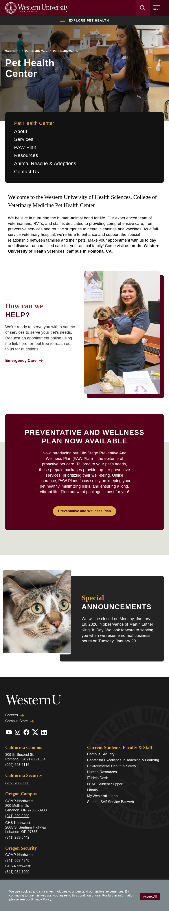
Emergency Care (24, 360)
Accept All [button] (150, 896)
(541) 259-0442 (17, 828)
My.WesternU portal (103, 786)
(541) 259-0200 (17, 806)
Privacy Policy (41, 899)
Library (92, 780)
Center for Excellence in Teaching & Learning (123, 750)
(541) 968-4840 (17, 851)
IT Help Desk (97, 769)
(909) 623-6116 (17, 755)
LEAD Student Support (105, 774)
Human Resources (102, 762)
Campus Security (100, 745)
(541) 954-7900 (17, 862)
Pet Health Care (36, 51)
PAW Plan (25, 147)
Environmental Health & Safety (111, 756)
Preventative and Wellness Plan (84, 511)
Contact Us (26, 171)
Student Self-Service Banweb (110, 792)
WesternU (12, 51)
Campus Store (19, 711)
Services (23, 139)
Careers (14, 705)
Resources (26, 155)
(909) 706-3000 (17, 774)
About (20, 131)
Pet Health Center (34, 123)
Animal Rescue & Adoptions (45, 163)
